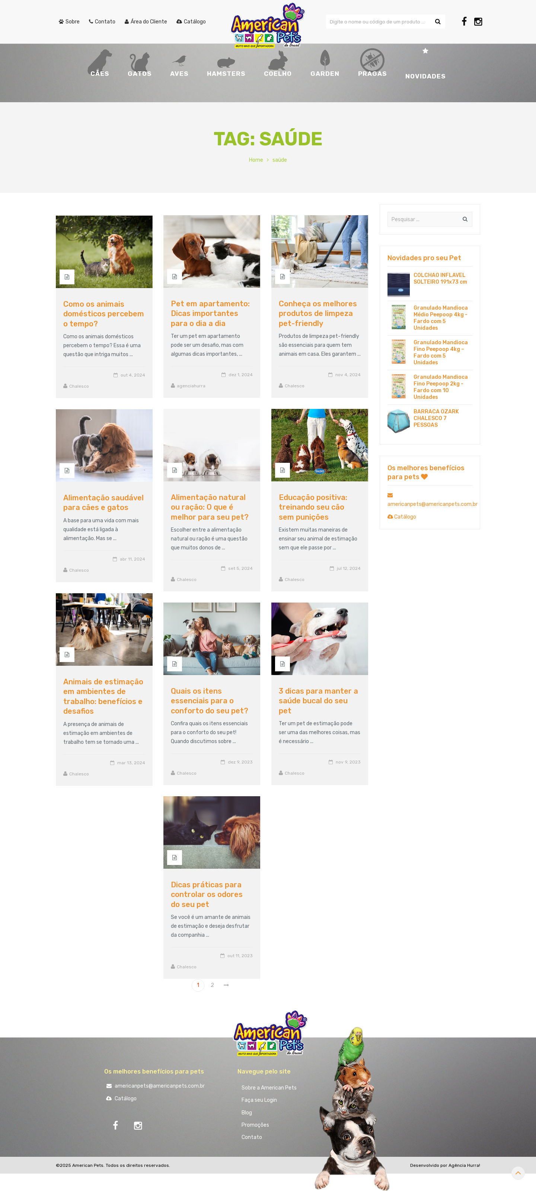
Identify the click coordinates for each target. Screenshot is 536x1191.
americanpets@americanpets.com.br (154, 1086)
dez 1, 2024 (241, 374)
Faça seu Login (260, 1101)
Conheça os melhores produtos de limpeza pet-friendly (318, 313)
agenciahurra (191, 385)
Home (256, 160)
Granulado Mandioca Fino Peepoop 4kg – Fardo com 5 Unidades (441, 352)
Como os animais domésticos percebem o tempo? (103, 314)
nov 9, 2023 (348, 762)
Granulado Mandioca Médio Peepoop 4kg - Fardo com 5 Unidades (441, 318)
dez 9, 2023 (240, 762)
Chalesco (294, 385)
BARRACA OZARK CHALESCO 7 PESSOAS (436, 418)
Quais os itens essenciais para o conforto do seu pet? (209, 701)
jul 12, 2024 (349, 568)
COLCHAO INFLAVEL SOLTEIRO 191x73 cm (440, 278)
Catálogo (401, 517)
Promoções (257, 1128)
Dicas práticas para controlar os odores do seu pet (207, 894)
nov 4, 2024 (348, 374)
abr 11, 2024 (132, 559)
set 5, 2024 (240, 568)
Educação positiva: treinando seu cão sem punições (313, 507)
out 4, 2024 (133, 375)
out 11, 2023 (240, 955)
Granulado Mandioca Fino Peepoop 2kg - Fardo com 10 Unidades (441, 387)
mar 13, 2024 (131, 762)
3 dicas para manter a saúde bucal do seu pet (318, 701)
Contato (253, 1142)
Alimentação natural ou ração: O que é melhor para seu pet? (210, 507)
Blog (248, 1115)
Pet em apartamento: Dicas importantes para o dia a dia (210, 313)
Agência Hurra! (464, 1170)
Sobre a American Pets (270, 1088)
